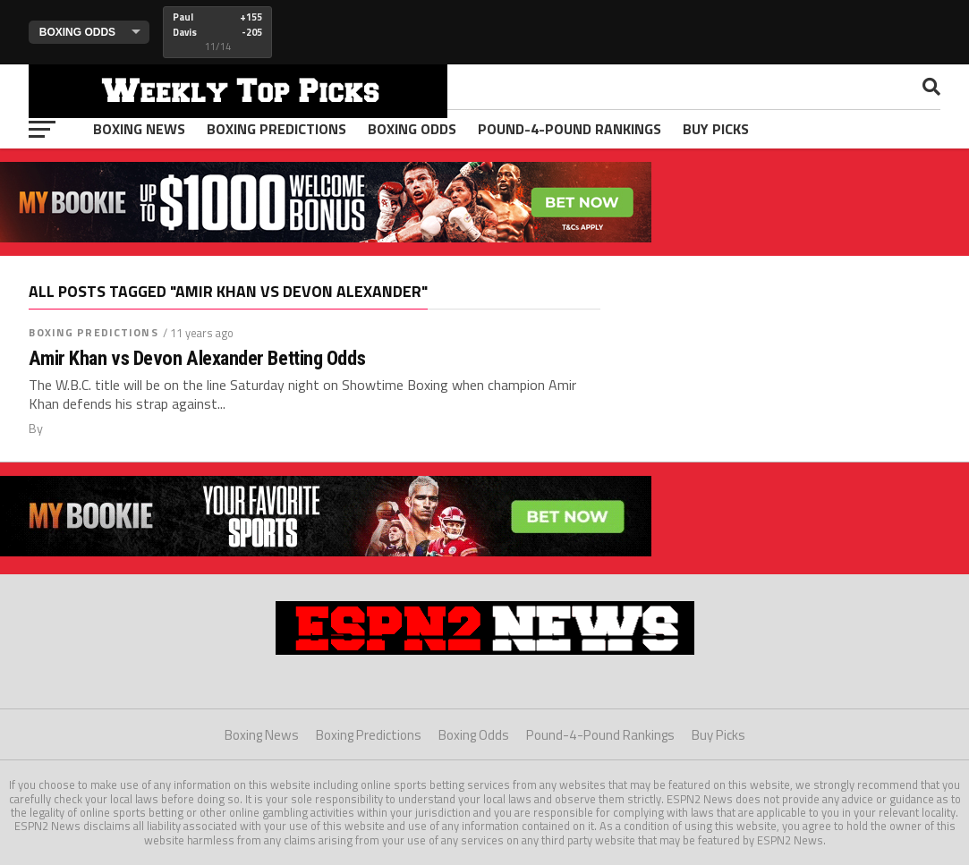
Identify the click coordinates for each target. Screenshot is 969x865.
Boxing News (139, 129)
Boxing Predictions (276, 129)
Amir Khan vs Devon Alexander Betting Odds (197, 358)
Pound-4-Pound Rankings (569, 129)
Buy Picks (716, 129)
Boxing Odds (412, 129)
